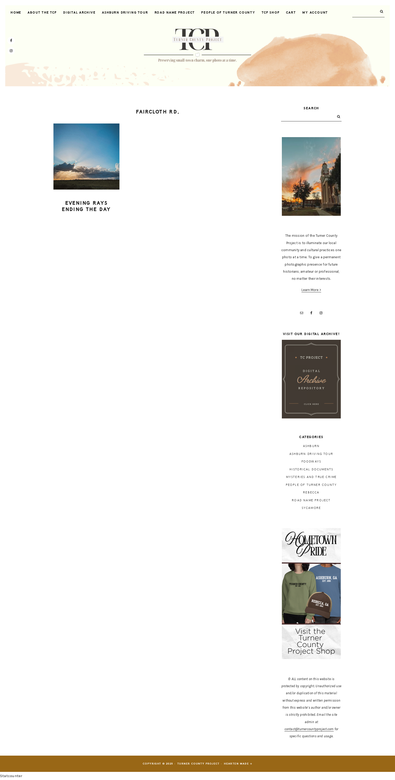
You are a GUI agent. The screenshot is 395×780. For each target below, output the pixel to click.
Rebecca (311, 492)
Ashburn (311, 446)
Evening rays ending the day (86, 206)
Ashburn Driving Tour (311, 454)
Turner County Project (197, 46)
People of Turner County (311, 485)
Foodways (311, 462)
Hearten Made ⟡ (238, 763)
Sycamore (311, 508)
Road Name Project (311, 500)
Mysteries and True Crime (311, 477)
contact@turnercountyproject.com (309, 729)
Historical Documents (311, 469)
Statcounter (11, 775)
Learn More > (311, 290)
